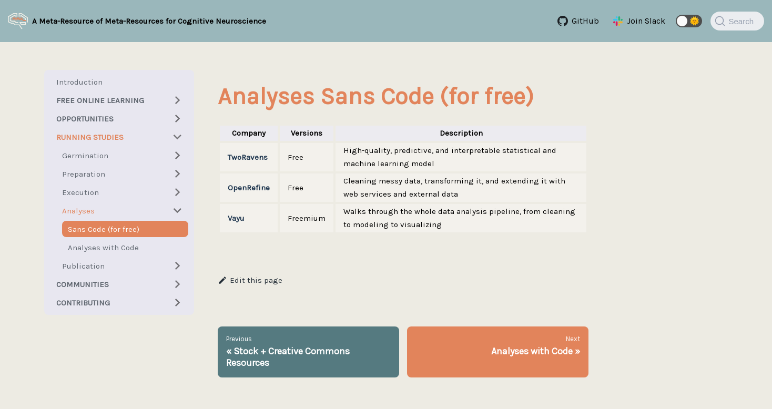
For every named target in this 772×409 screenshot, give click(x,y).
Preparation (83, 174)
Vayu (236, 218)
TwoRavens (248, 157)
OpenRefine (249, 187)
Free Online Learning (100, 100)
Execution (80, 192)
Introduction (79, 82)
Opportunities (85, 119)
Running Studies (90, 137)
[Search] (737, 21)
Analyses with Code (103, 247)
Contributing (83, 303)
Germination (85, 155)
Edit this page (250, 280)
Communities (82, 284)
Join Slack (646, 21)
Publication (83, 266)
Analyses (78, 211)
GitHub (585, 21)
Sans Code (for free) (103, 229)
